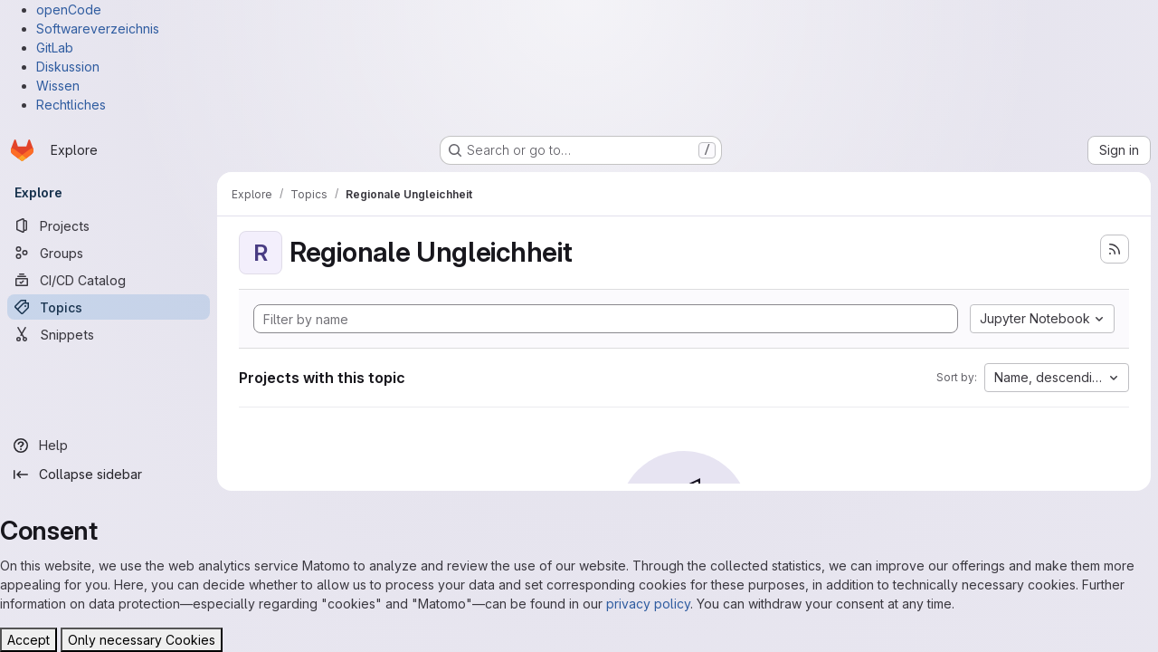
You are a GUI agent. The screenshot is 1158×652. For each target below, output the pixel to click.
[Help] (108, 445)
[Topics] (108, 307)
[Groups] (108, 252)
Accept (28, 639)
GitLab (54, 47)
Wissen (58, 85)
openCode (68, 9)
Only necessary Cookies (141, 639)
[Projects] (108, 225)
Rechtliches (71, 104)
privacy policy (648, 603)
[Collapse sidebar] (108, 474)
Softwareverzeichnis (97, 28)
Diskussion (68, 66)
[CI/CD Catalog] (108, 279)
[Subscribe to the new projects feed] (1114, 249)
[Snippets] (108, 334)
